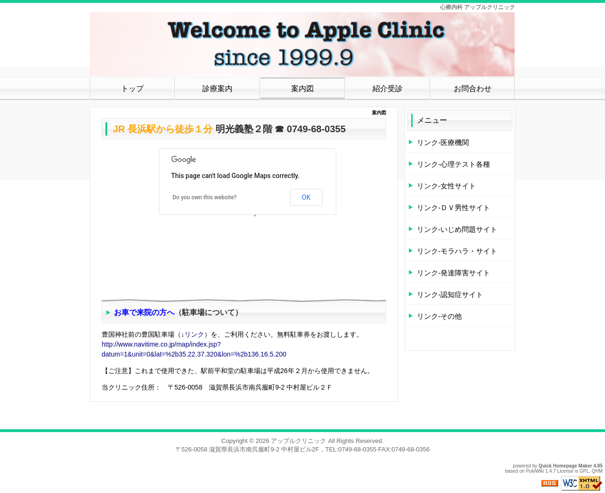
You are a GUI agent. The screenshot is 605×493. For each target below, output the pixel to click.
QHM (597, 471)
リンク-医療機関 (443, 142)
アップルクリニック (298, 440)
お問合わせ (473, 89)
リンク (194, 334)
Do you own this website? (205, 197)
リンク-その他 (439, 316)
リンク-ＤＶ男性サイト (453, 208)
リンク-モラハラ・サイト (457, 251)
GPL (584, 471)
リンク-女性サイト (446, 186)
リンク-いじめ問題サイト (457, 229)
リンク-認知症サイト (450, 294)
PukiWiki (535, 471)
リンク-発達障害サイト (453, 273)
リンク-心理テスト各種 (453, 164)
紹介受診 (387, 89)
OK (306, 197)
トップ (132, 89)
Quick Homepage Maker (565, 465)
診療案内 (217, 89)
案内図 (302, 89)
